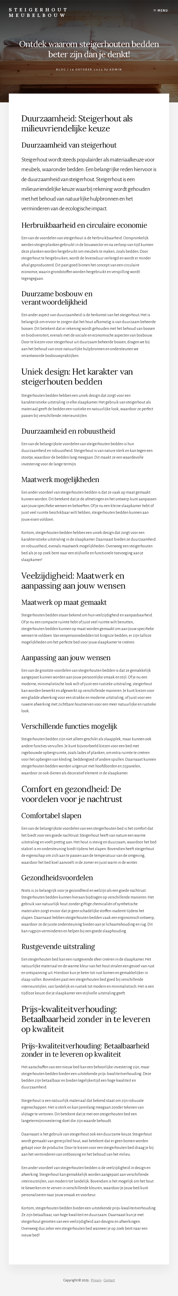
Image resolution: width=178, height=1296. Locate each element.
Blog (61, 69)
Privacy (96, 1280)
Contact (109, 1280)
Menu (163, 10)
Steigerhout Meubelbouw (39, 12)
